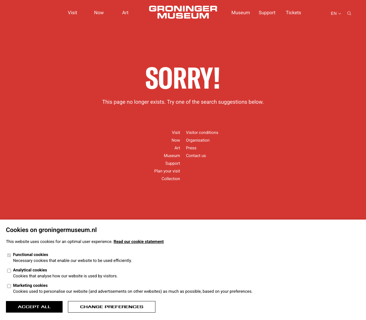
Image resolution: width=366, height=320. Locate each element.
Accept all (34, 306)
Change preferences (111, 306)
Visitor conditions (202, 132)
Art (125, 12)
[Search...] (349, 13)
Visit (72, 12)
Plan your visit (167, 171)
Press (191, 148)
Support (267, 12)
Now (99, 12)
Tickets (293, 12)
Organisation (197, 140)
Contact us (196, 155)
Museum (240, 12)
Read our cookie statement (139, 241)
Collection (171, 179)
